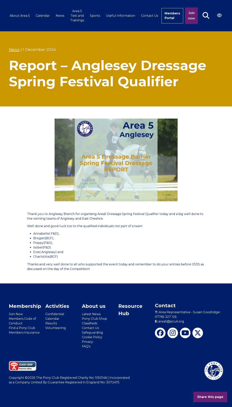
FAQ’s (86, 346)
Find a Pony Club (22, 328)
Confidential (54, 314)
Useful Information (120, 15)
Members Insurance (24, 332)
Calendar (43, 15)
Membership (25, 306)
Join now (191, 15)
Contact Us (149, 15)
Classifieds (89, 323)
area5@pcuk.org (169, 321)
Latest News (91, 314)
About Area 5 (20, 15)
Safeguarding (92, 332)
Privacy (87, 342)
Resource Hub (130, 309)
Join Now (16, 314)
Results (51, 323)
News (60, 15)
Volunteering (55, 328)
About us (94, 306)
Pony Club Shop (94, 319)
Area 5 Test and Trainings (77, 15)
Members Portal (172, 16)
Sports (95, 15)
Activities (57, 306)
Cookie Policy (92, 337)
